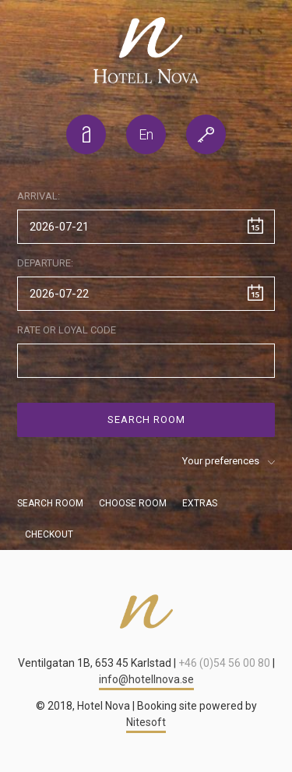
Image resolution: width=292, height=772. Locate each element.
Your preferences (220, 461)
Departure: (45, 263)
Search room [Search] (146, 419)
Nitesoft (146, 722)
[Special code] (146, 361)
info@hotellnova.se (146, 679)
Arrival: (38, 196)
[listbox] (146, 134)
